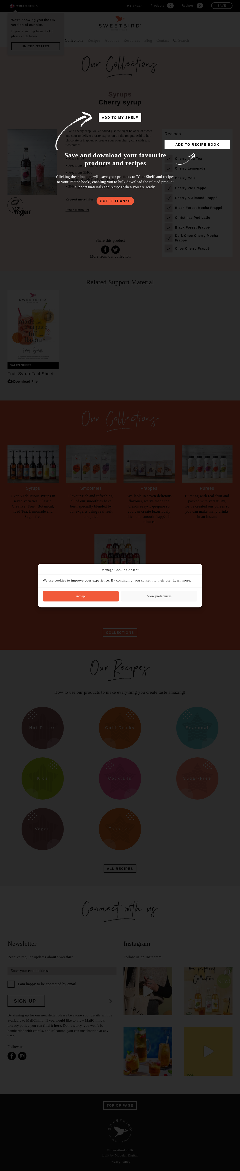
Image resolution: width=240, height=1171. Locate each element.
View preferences (159, 596)
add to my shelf (120, 117)
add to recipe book (197, 144)
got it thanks (115, 201)
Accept (81, 596)
